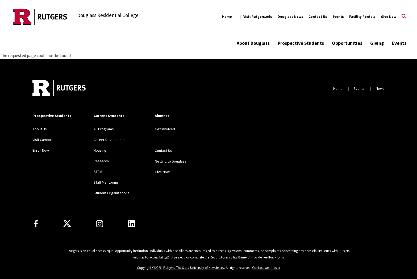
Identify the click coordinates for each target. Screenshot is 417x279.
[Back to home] (59, 88)
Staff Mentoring (106, 182)
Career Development (110, 139)
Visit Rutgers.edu (257, 16)
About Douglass (253, 43)
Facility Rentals (362, 16)
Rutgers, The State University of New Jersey (193, 267)
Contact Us (317, 16)
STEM (98, 171)
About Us (39, 129)
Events (338, 16)
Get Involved (165, 129)
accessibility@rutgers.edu (167, 257)
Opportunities (347, 43)
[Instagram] (99, 223)
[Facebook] (36, 223)
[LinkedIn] (131, 223)
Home (227, 16)
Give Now (388, 16)
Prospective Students (301, 43)
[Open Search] (404, 16)
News (380, 88)
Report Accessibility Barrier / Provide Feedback (243, 257)
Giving (377, 43)
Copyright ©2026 (149, 267)
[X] (67, 223)
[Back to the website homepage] (40, 17)
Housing (100, 150)
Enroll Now (40, 150)
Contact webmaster (266, 267)
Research (101, 161)
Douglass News (290, 16)
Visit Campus (42, 139)
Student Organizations (112, 193)
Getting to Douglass (170, 161)
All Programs (104, 129)
